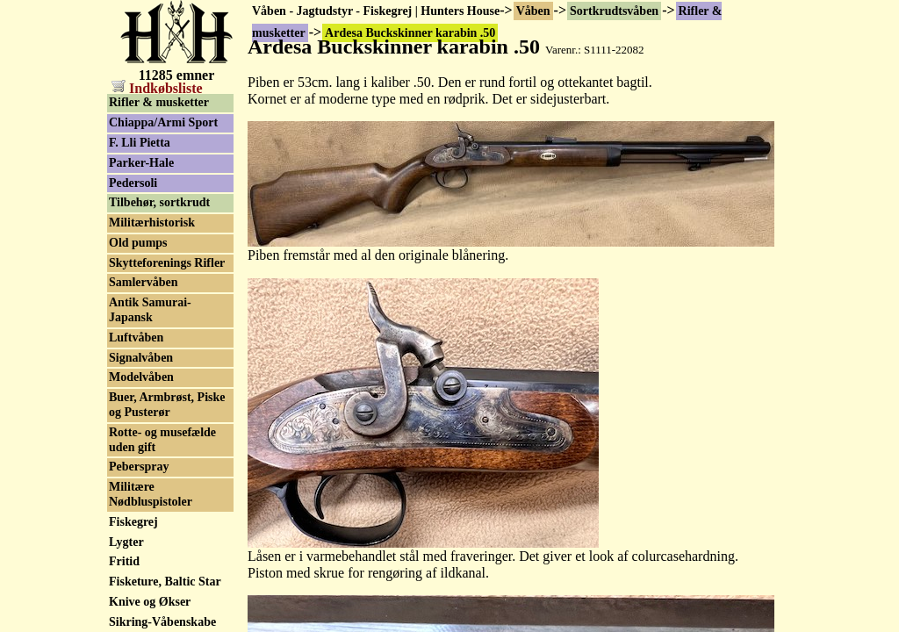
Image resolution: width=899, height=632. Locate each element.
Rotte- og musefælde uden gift (162, 440)
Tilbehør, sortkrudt (159, 202)
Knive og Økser (150, 601)
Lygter (126, 542)
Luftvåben (136, 337)
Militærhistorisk (152, 222)
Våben (533, 11)
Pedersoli (133, 183)
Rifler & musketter (159, 102)
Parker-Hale (141, 162)
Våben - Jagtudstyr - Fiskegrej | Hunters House (376, 11)
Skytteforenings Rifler (167, 262)
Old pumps (138, 242)
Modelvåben (141, 377)
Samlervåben (143, 282)
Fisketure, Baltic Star (165, 581)
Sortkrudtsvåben (614, 11)
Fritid (124, 561)
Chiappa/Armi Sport (163, 122)
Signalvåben (141, 357)
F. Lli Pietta (139, 142)
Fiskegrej (133, 521)
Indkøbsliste (157, 88)
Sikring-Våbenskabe (162, 621)
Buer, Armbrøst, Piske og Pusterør (167, 405)
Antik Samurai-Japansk (150, 310)
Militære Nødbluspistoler (150, 494)
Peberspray (139, 466)
